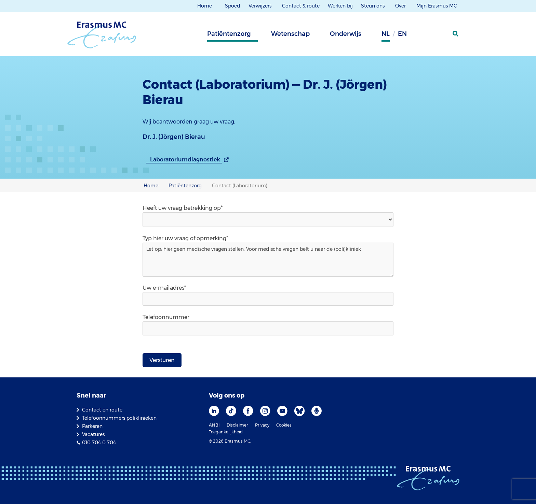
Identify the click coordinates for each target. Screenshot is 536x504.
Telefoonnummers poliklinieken (119, 418)
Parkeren (92, 426)
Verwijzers (261, 6)
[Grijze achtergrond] (421, 35)
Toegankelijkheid (226, 431)
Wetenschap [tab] (290, 34)
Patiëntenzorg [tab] (229, 34)
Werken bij (340, 6)
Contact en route (102, 410)
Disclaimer (237, 425)
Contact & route (301, 6)
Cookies (284, 425)
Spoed (232, 6)
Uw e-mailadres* (164, 288)
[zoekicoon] (456, 34)
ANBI (214, 425)
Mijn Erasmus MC (437, 6)
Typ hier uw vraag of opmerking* (185, 238)
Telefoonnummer (166, 317)
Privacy (262, 425)
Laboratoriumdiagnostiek (185, 159)
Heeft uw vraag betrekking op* (183, 208)
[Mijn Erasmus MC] (439, 35)
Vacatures (93, 434)
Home (204, 6)
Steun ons (373, 6)
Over (401, 6)
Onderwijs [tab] (345, 34)
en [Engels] (402, 34)
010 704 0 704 (99, 443)
